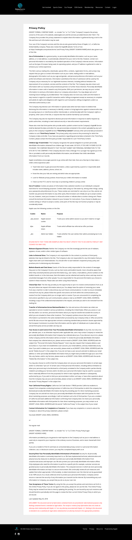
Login (114, 7)
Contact (107, 7)
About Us (99, 529)
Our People (68, 7)
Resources (99, 7)
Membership (89, 7)
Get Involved (46, 7)
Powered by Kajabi (111, 529)
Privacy (91, 529)
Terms (85, 529)
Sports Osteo (57, 7)
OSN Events (78, 7)
